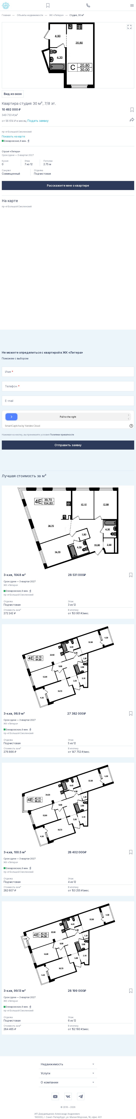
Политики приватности (62, 434)
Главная (6, 15)
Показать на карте (13, 136)
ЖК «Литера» (56, 15)
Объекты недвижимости (29, 15)
